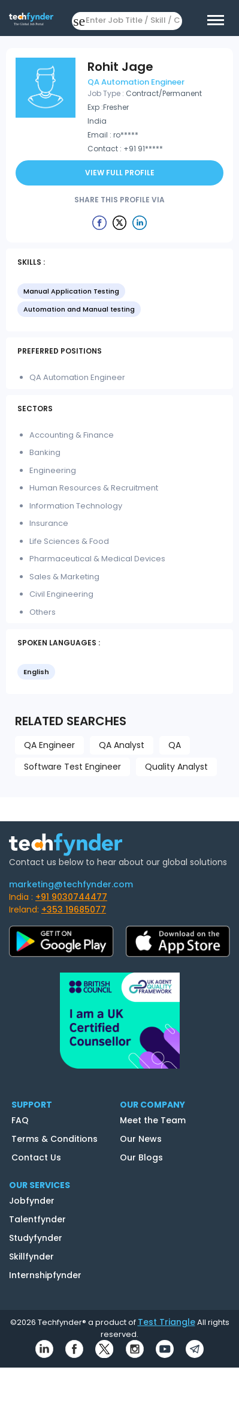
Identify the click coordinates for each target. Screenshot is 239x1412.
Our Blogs (141, 1157)
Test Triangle (166, 1322)
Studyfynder (35, 1238)
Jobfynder (32, 1201)
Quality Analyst (176, 767)
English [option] (36, 672)
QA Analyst (121, 745)
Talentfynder (37, 1219)
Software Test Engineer (72, 767)
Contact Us (36, 1157)
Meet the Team (153, 1120)
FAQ (20, 1120)
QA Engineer (49, 745)
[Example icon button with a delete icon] (99, 222)
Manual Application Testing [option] (71, 291)
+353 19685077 (73, 910)
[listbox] (119, 301)
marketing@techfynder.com (71, 884)
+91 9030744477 (71, 897)
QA (174, 745)
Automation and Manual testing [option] (79, 309)
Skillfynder (31, 1257)
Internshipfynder (45, 1275)
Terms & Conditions (54, 1139)
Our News (141, 1139)
